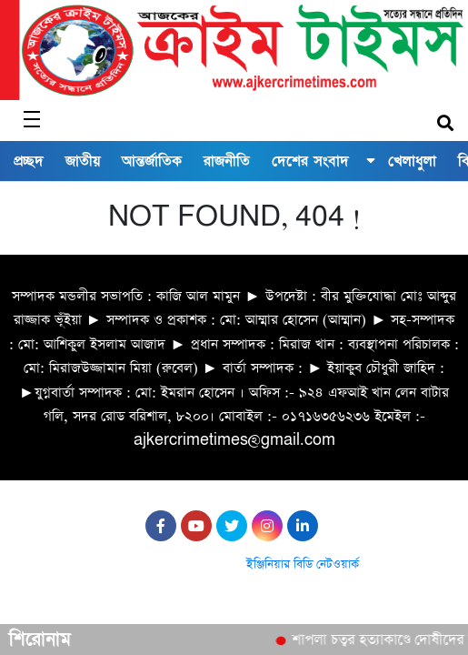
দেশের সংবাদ (310, 161)
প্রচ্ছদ (29, 161)
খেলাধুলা (412, 161)
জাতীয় (82, 161)
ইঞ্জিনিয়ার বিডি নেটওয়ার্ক (302, 564)
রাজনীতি (227, 161)
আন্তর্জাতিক (152, 161)
